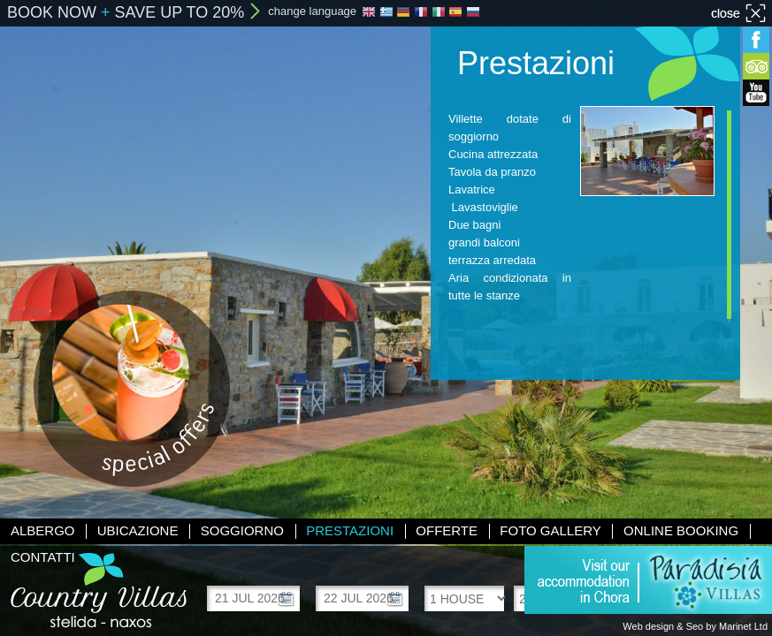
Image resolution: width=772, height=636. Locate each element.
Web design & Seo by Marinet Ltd (695, 626)
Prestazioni (350, 530)
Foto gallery (550, 530)
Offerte (447, 530)
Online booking (680, 530)
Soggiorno (242, 530)
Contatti (43, 556)
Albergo (43, 530)
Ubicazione (138, 530)
